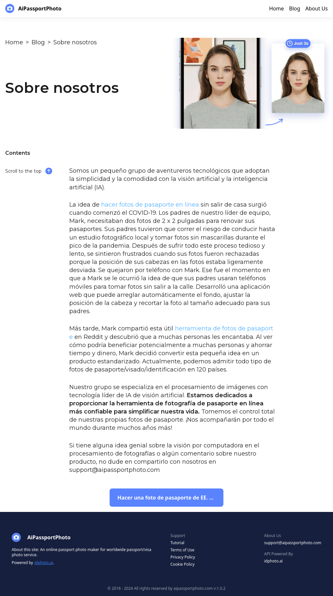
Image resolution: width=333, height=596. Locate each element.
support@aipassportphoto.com (292, 542)
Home (14, 42)
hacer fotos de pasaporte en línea (150, 204)
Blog (38, 42)
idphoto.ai (43, 562)
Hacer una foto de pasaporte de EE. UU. (168, 497)
